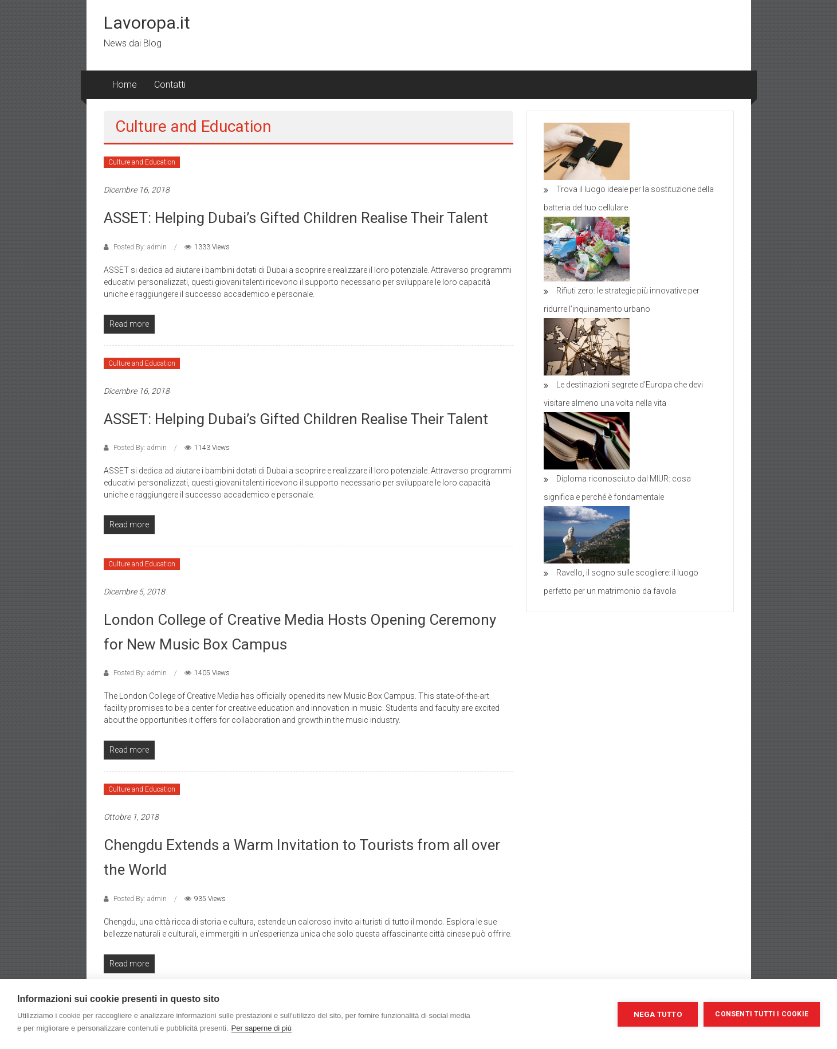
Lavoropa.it (147, 23)
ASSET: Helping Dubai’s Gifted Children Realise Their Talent (296, 217)
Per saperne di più (261, 1028)
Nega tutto (658, 1014)
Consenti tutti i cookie (761, 1014)
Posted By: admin (140, 247)
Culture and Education (141, 162)
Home (124, 84)
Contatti (170, 84)
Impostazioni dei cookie (555, 1014)
